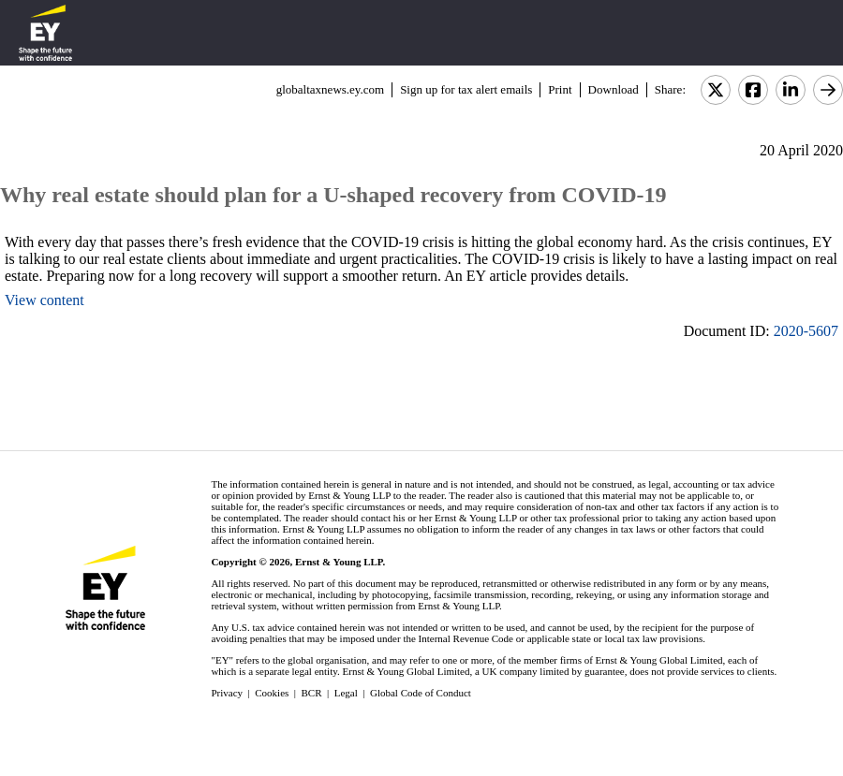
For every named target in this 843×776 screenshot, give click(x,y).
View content (44, 300)
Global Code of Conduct (420, 692)
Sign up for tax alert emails (466, 89)
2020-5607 (806, 331)
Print (559, 89)
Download (613, 89)
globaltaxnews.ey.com (330, 89)
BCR (312, 692)
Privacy (227, 692)
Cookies (271, 692)
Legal (346, 692)
